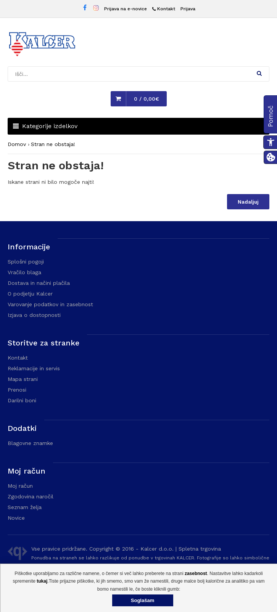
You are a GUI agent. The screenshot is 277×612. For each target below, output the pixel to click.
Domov (17, 144)
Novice (16, 518)
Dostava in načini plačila (39, 283)
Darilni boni (22, 400)
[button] (259, 73)
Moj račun (20, 486)
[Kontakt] (163, 9)
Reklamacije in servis (34, 368)
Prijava (187, 8)
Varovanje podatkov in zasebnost (50, 304)
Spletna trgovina (200, 549)
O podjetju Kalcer (30, 294)
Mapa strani (23, 379)
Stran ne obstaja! (53, 144)
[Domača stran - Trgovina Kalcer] (42, 45)
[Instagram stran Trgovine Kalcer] (96, 9)
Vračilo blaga (24, 272)
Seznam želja (25, 507)
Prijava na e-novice (125, 8)
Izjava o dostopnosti (34, 315)
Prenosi (17, 390)
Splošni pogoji (26, 262)
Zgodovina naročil (30, 496)
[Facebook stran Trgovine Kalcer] (85, 9)
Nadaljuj (248, 202)
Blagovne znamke (30, 443)
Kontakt (18, 358)
